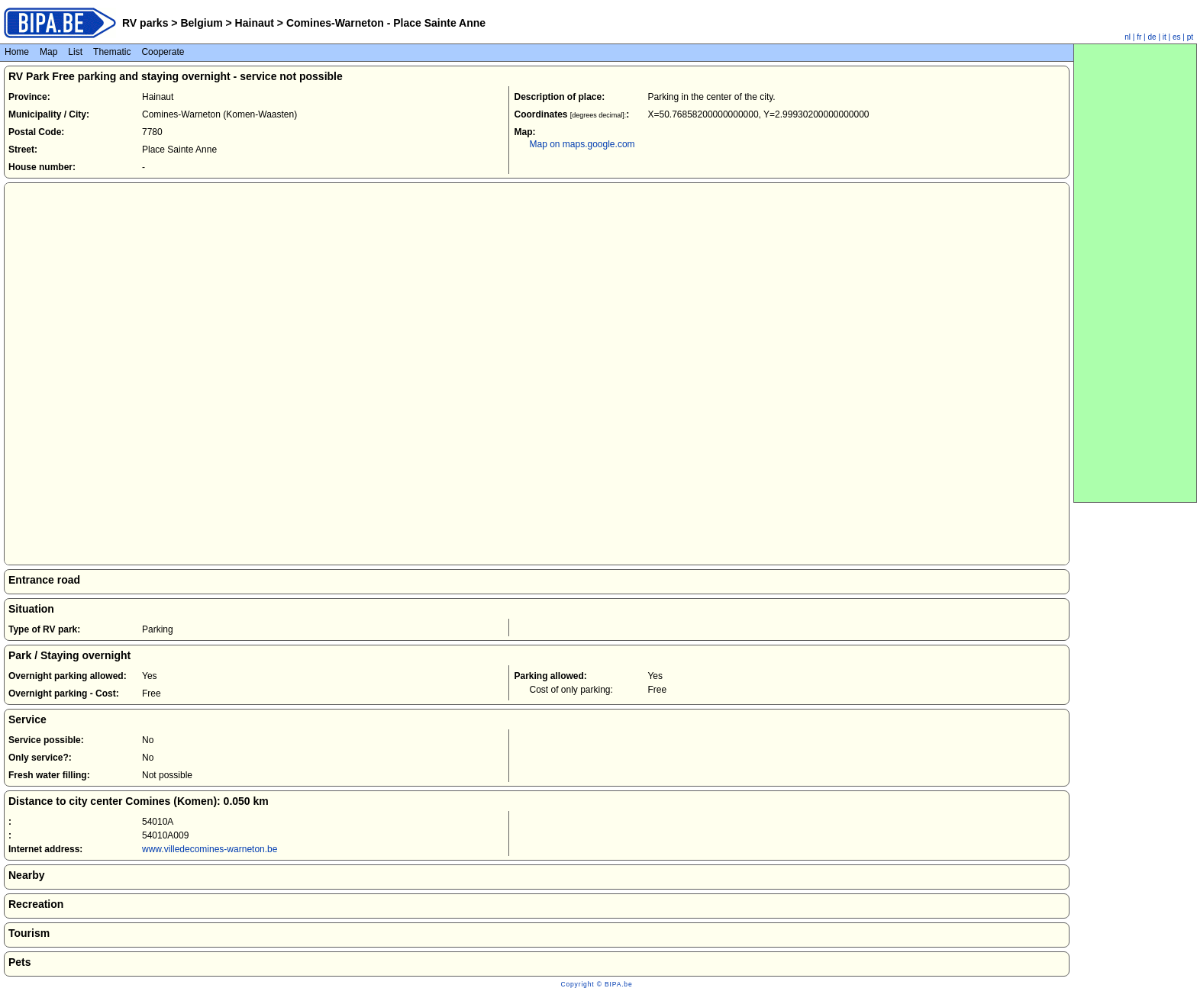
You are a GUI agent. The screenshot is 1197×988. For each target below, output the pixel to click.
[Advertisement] (1135, 273)
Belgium (202, 23)
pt (1190, 37)
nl (1127, 37)
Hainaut (254, 23)
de (1152, 37)
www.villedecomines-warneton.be (209, 849)
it (1164, 37)
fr (1139, 37)
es (1177, 37)
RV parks (145, 23)
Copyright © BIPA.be (596, 984)
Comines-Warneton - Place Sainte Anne (384, 23)
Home (17, 52)
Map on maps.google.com (581, 144)
